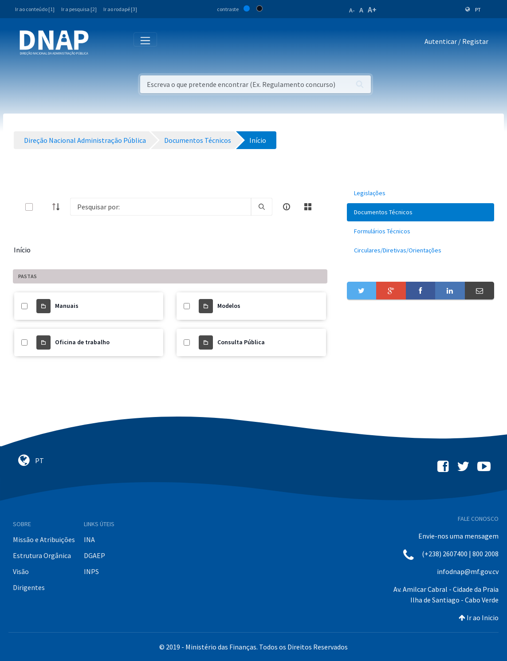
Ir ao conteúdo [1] (35, 9)
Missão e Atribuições (44, 539)
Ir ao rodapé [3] (120, 9)
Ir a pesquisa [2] (79, 9)
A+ (372, 9)
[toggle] (43, 207)
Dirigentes (29, 587)
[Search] (160, 207)
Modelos (228, 306)
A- (352, 10)
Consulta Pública (241, 342)
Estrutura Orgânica (42, 555)
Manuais (67, 306)
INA (89, 539)
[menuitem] (420, 193)
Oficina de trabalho (82, 342)
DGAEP (94, 555)
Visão (21, 571)
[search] (261, 206)
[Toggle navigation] (101, 43)
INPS (91, 571)
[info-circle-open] (286, 207)
